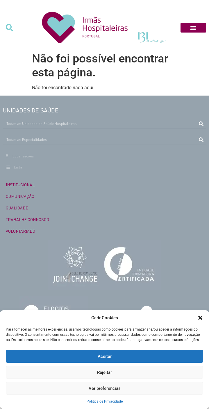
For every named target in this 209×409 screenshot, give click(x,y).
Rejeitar (104, 372)
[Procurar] (201, 124)
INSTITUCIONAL (20, 184)
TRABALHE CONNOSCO (27, 219)
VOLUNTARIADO (20, 231)
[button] (200, 318)
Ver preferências (105, 388)
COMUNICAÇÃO (20, 196)
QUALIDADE (17, 207)
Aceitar (105, 356)
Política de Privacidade (105, 401)
